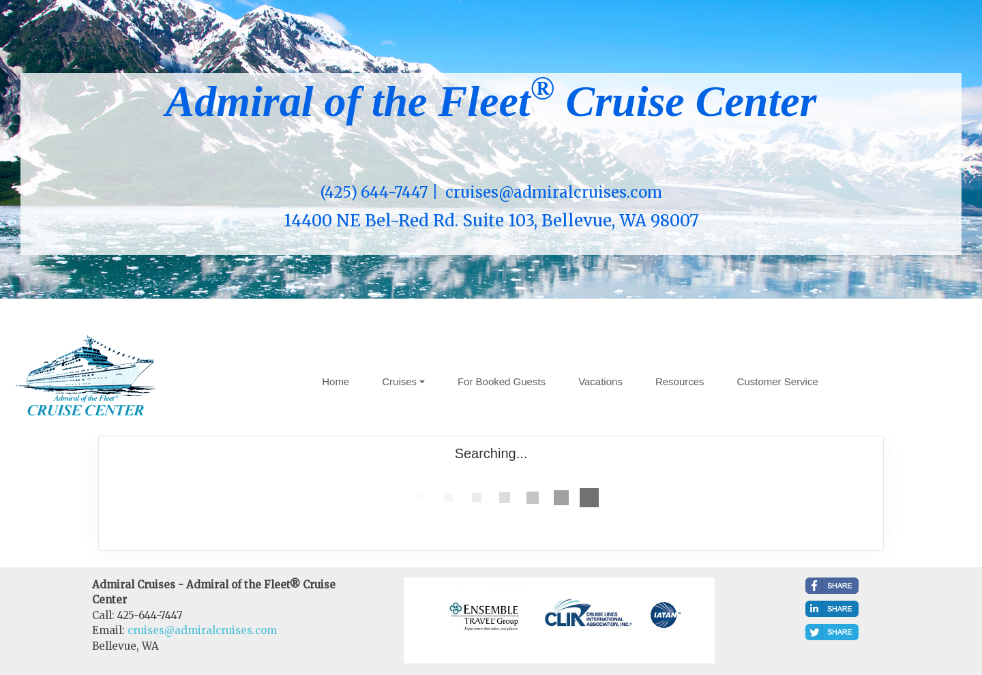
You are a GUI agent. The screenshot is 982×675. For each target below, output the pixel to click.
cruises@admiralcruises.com (202, 630)
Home (335, 381)
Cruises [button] (399, 381)
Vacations (600, 381)
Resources (679, 381)
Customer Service (777, 381)
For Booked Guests (502, 381)
